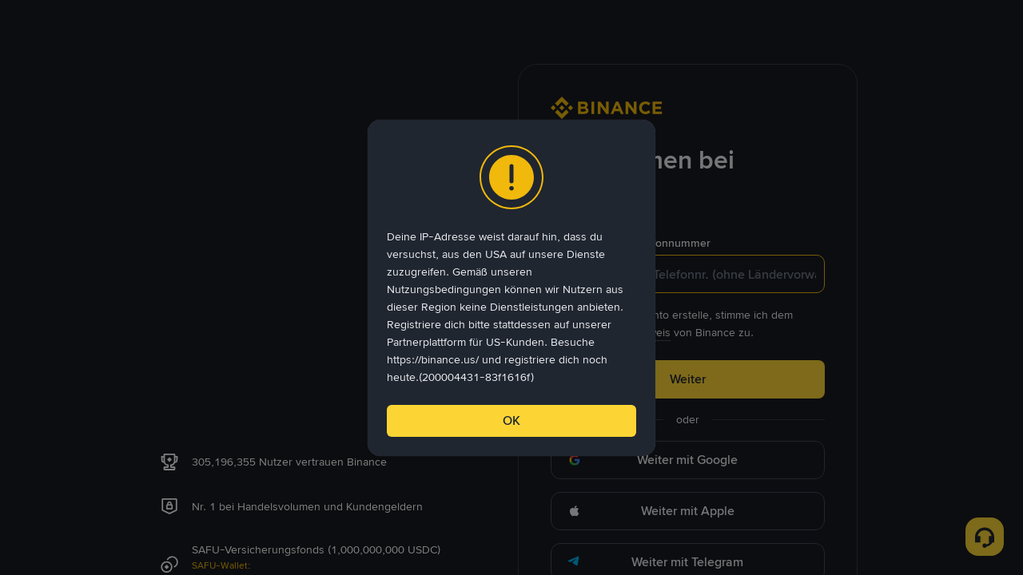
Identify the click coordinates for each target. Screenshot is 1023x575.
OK (511, 420)
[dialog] (511, 288)
